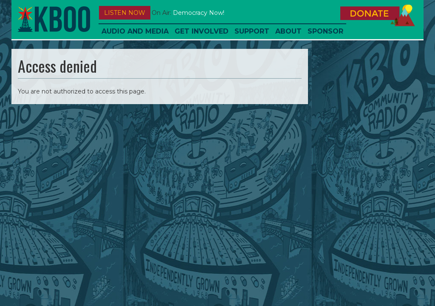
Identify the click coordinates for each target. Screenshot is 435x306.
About (288, 31)
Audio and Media (135, 31)
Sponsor (325, 31)
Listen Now (124, 13)
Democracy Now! (198, 13)
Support (251, 31)
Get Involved (202, 31)
